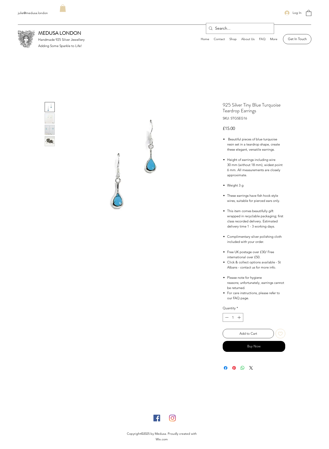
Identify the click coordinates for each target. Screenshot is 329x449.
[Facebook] (156, 418)
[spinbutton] (233, 317)
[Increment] (240, 317)
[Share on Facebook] (225, 368)
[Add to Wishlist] (280, 333)
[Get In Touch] (297, 39)
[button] (308, 13)
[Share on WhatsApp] (242, 368)
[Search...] (239, 28)
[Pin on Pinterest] (234, 368)
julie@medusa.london (33, 13)
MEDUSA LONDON (59, 33)
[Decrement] (226, 317)
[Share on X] (251, 368)
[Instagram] (172, 418)
